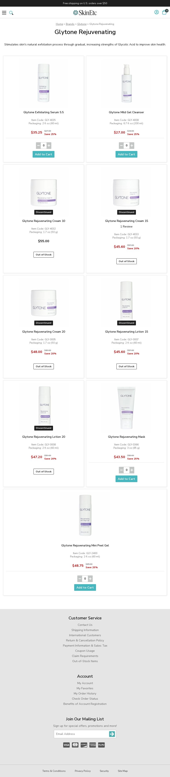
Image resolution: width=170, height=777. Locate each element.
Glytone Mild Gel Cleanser (126, 112)
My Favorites (85, 688)
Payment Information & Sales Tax (85, 646)
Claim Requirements (85, 656)
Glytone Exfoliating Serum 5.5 (43, 112)
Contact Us (85, 625)
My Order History (85, 694)
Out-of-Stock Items (85, 661)
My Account (85, 683)
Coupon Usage (85, 651)
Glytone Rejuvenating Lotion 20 (43, 437)
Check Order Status (85, 699)
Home (59, 24)
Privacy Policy (83, 771)
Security (104, 771)
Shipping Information (85, 630)
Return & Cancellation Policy (85, 640)
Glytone (81, 24)
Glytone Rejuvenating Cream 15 (126, 221)
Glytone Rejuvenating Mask (126, 437)
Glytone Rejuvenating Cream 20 (43, 332)
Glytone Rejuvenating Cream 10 (43, 221)
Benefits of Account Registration (85, 704)
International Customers (85, 635)
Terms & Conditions (54, 771)
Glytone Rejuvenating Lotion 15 (126, 332)
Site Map (123, 771)
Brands (70, 24)
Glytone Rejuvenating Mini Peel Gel (85, 545)
